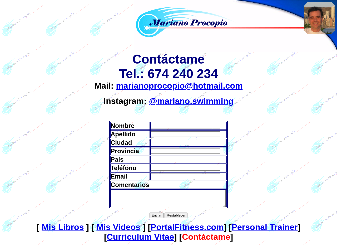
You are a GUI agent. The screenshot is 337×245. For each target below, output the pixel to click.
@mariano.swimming (191, 101)
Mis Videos (118, 230)
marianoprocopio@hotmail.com (179, 85)
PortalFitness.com (187, 230)
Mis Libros (63, 230)
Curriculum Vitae (140, 240)
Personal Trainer (265, 230)
